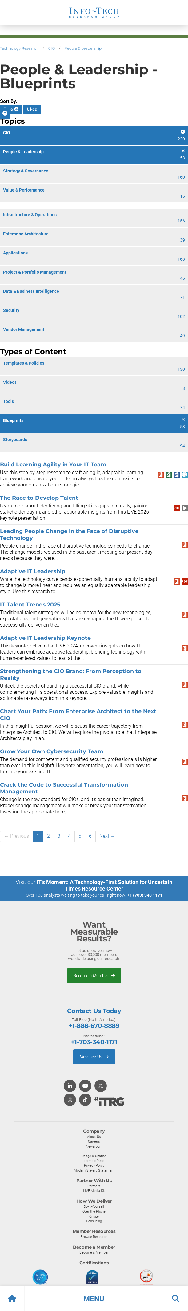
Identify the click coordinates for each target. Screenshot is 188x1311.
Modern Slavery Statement (94, 1170)
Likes (32, 109)
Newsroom (94, 1146)
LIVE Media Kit (94, 1191)
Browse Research (94, 1236)
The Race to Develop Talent (39, 497)
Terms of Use (94, 1161)
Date (11, 109)
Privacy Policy (94, 1165)
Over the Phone (94, 1211)
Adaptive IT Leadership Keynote (45, 638)
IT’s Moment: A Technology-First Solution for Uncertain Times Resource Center (104, 885)
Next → (107, 836)
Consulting (94, 1221)
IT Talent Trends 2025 (30, 604)
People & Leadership (83, 48)
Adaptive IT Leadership (32, 571)
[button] (94, 1298)
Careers (94, 1141)
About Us (94, 1137)
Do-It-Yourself (94, 1206)
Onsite (94, 1216)
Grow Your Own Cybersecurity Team (51, 751)
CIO (51, 48)
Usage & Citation (94, 1156)
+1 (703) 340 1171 (144, 895)
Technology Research (19, 48)
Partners (94, 1186)
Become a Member (94, 975)
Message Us (94, 1056)
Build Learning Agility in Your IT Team (53, 464)
